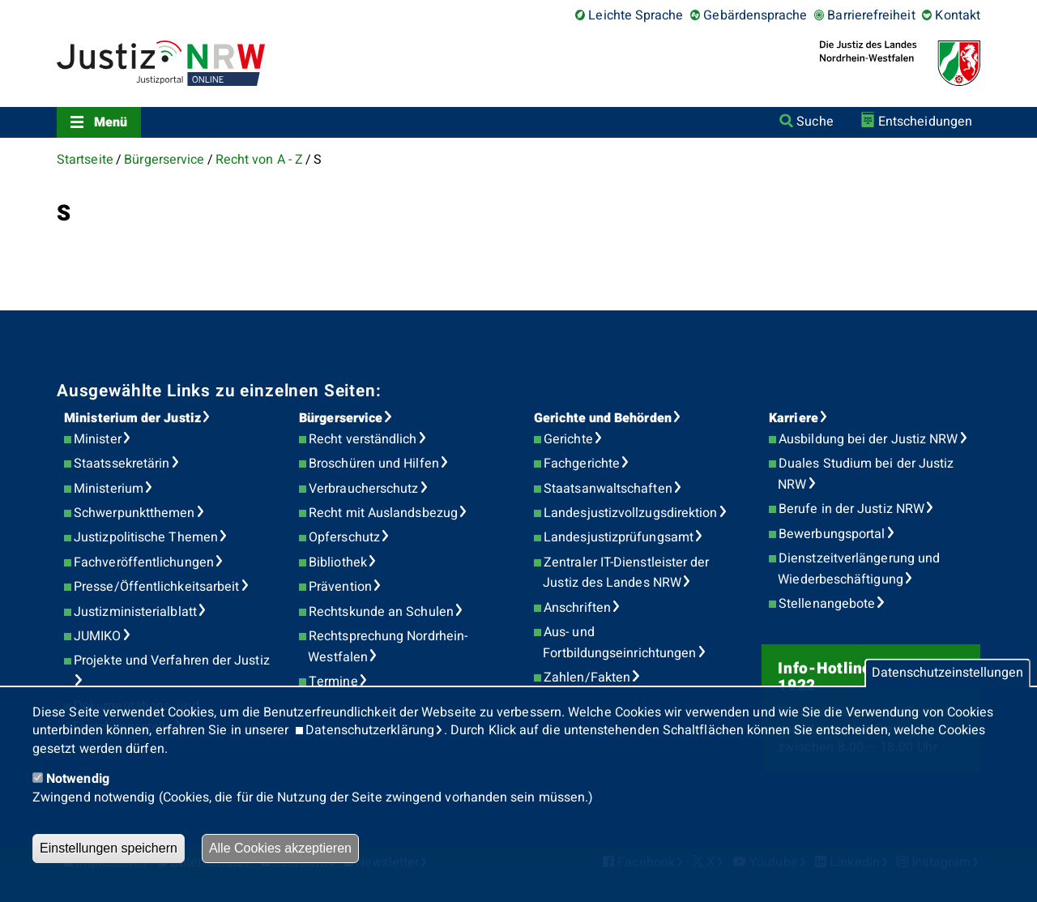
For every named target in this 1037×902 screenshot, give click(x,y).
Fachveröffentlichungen (144, 562)
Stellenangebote (827, 603)
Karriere (793, 418)
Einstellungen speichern (108, 848)
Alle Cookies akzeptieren (280, 848)
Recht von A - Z (259, 160)
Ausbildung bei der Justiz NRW (868, 439)
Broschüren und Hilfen (374, 463)
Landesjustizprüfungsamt (618, 537)
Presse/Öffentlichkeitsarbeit (156, 586)
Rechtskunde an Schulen (381, 612)
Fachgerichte (582, 463)
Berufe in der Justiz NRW (851, 509)
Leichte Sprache (635, 15)
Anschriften (577, 608)
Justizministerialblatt (135, 612)
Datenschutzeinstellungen (947, 673)
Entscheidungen (925, 121)
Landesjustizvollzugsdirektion (630, 513)
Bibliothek (338, 562)
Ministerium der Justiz (132, 418)
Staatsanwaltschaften (608, 488)
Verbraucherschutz (363, 488)
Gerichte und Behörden (603, 418)
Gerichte (568, 439)
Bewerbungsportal (832, 534)
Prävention (340, 586)
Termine (333, 681)
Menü (110, 122)
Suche (814, 121)
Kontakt (957, 15)
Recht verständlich (362, 439)
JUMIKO (97, 636)
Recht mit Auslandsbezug (383, 513)
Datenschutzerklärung (369, 730)
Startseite (85, 160)
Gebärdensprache (755, 15)
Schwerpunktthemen (134, 513)
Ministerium (108, 488)
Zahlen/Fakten (587, 677)
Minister (98, 439)
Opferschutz (344, 537)
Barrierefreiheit (871, 15)
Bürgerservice (164, 160)
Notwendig (77, 779)
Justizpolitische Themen (146, 537)
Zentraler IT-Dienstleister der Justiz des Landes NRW (626, 573)
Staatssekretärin (121, 463)
